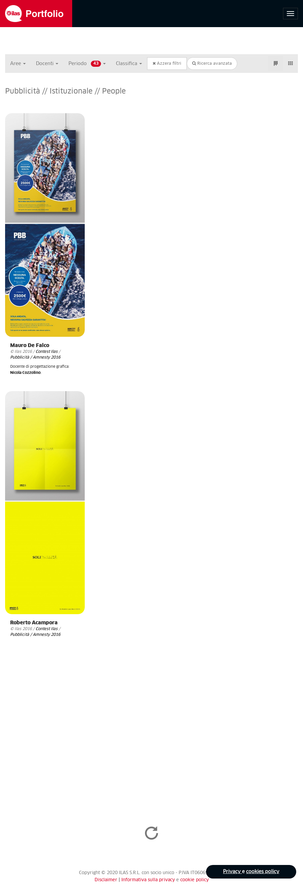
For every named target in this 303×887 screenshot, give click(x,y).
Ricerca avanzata (212, 63)
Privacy (232, 871)
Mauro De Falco (29, 345)
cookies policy (262, 871)
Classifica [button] (129, 63)
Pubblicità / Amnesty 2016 (35, 357)
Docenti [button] (47, 63)
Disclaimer (106, 880)
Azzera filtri (167, 63)
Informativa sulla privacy (148, 880)
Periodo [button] (87, 64)
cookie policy (194, 880)
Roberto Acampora (34, 622)
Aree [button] (18, 63)
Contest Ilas (47, 352)
